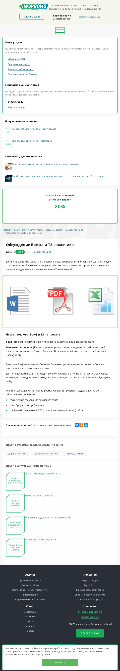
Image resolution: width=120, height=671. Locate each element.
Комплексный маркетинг (21, 69)
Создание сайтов (16, 58)
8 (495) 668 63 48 (90, 612)
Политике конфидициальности (36, 651)
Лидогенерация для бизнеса (23, 74)
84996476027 (15, 101)
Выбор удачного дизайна (39, 496)
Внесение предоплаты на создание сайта (48, 518)
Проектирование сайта (46, 454)
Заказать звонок (61, 18)
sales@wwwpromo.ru (90, 16)
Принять (60, 662)
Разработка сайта (42, 251)
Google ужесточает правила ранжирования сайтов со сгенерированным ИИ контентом (58, 176)
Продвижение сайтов (19, 64)
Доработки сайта (17, 454)
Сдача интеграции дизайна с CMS (44, 474)
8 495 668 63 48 (62, 15)
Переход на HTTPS (75, 454)
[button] (60, 31)
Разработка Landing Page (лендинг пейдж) (34, 128)
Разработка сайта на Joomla (40, 540)
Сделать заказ (32, 16)
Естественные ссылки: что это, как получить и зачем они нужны (45, 164)
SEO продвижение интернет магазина (32, 140)
